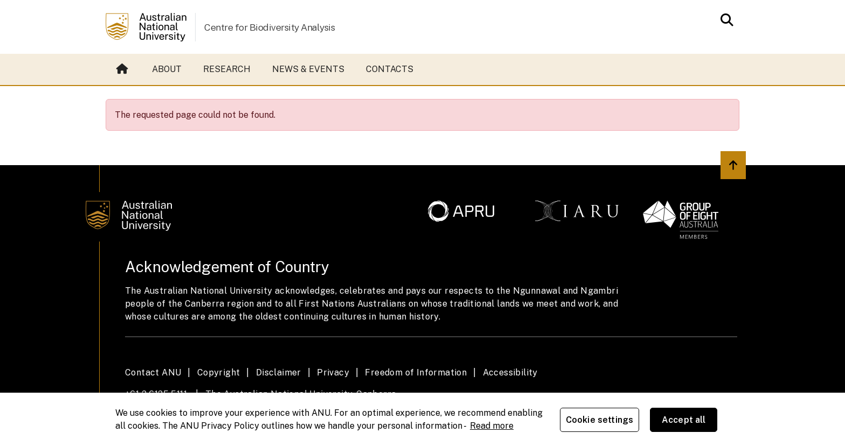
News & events (308, 69)
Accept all (684, 420)
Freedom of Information (416, 372)
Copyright (218, 372)
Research (227, 69)
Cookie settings (599, 420)
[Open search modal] (724, 20)
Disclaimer (278, 372)
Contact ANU (153, 372)
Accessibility (510, 372)
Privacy (333, 372)
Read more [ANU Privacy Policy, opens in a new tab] (492, 426)
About (167, 69)
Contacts (389, 69)
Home (122, 69)
